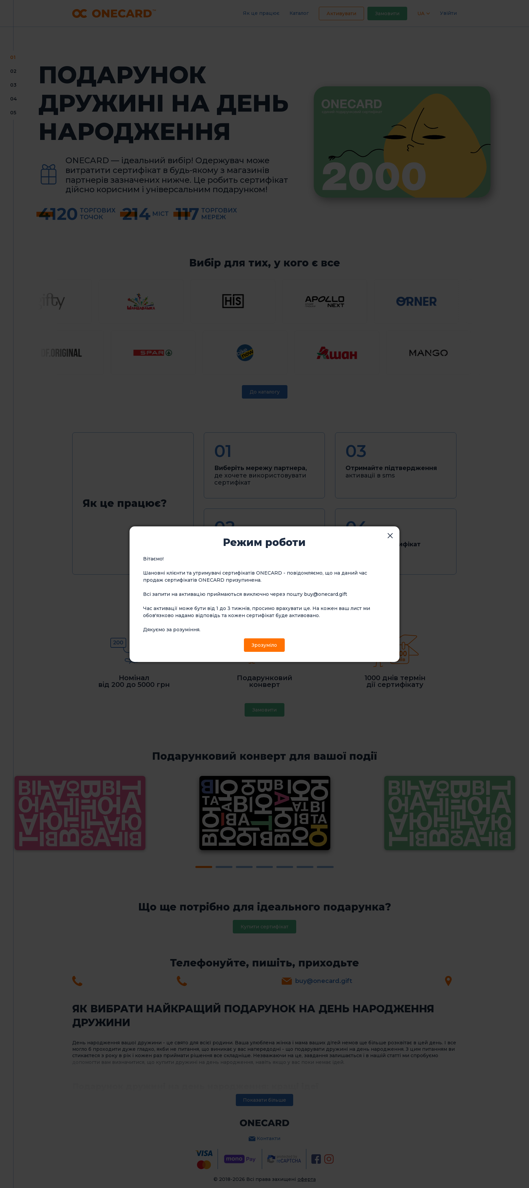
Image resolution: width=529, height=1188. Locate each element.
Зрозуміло (264, 645)
